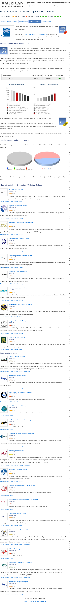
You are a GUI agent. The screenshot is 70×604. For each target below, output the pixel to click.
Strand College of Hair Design (18, 406)
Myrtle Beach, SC (13, 394)
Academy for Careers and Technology (20, 420)
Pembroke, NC (12, 531)
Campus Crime (46, 21)
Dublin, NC (11, 339)
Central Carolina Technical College (19, 238)
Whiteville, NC (12, 435)
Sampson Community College (18, 321)
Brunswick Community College (18, 288)
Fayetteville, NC (12, 224)
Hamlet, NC (11, 273)
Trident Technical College (16, 189)
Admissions (27, 371)
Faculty (16, 201)
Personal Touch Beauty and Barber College (22, 485)
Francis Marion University (16, 450)
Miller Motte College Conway (17, 375)
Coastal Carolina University (17, 356)
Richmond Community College (18, 271)
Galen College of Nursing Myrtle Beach (20, 392)
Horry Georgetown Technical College (36, 34)
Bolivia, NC (11, 289)
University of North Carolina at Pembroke (21, 530)
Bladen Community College (17, 337)
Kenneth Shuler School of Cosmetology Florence (23, 499)
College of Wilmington (15, 549)
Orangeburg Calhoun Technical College (20, 255)
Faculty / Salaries (35, 21)
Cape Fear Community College (18, 205)
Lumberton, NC (12, 515)
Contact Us (43, 601)
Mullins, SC (11, 421)
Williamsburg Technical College (18, 469)
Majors (7, 201)
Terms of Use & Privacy (33, 601)
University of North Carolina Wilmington (20, 562)
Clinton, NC (11, 322)
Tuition (11, 201)
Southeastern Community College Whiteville (22, 433)
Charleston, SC (12, 191)
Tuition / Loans (23, 21)
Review (3, 21)
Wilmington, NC (12, 207)
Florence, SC (12, 306)
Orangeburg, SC (12, 257)
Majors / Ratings (12, 21)
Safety (21, 201)
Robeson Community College (17, 513)
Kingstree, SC (12, 471)
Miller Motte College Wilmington (18, 581)
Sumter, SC (11, 240)
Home (25, 601)
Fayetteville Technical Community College (21, 222)
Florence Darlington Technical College (20, 304)
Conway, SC (12, 358)
